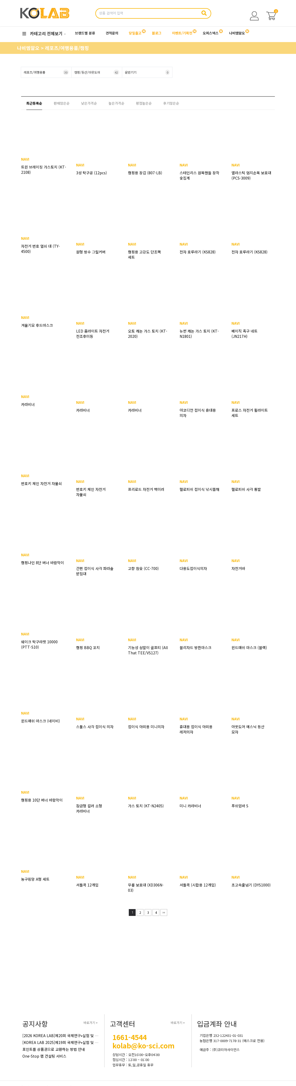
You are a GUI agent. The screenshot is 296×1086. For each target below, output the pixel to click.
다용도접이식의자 (193, 568)
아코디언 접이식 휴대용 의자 (198, 412)
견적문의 (112, 32)
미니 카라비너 (190, 805)
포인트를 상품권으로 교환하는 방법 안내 (53, 1049)
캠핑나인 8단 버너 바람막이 (38, 571)
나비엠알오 (29, 47)
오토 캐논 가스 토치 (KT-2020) (147, 333)
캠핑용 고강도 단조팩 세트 (144, 254)
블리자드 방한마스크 (195, 647)
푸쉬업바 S (239, 805)
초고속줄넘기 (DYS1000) (251, 885)
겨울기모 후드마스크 (40, 331)
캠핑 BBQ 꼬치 (88, 647)
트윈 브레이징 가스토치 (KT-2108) (42, 175)
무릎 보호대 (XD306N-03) (146, 887)
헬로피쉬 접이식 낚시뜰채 (199, 489)
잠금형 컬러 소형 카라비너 (89, 808)
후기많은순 (171, 103)
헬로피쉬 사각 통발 (246, 489)
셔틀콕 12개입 (87, 885)
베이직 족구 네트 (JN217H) (244, 333)
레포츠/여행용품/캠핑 (67, 47)
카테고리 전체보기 (42, 33)
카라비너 (31, 410)
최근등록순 (34, 103)
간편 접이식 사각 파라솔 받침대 (95, 571)
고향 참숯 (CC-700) (143, 568)
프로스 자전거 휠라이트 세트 (249, 412)
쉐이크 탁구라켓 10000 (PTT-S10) (42, 650)
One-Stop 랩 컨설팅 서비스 (44, 1056)
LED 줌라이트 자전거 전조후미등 (92, 333)
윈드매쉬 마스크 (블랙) (249, 647)
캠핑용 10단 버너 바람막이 (37, 808)
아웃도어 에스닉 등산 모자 (247, 729)
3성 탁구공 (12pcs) (91, 172)
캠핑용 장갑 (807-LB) (145, 172)
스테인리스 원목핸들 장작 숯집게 (199, 175)
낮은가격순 (89, 103)
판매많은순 (62, 103)
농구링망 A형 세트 (38, 885)
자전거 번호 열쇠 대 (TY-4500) (43, 254)
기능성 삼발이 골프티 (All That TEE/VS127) (148, 650)
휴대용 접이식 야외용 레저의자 (196, 729)
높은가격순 (116, 103)
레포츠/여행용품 (46, 72)
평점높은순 (144, 103)
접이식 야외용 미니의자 (146, 726)
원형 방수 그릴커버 (91, 251)
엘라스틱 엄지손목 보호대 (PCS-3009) (251, 175)
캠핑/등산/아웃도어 (96, 72)
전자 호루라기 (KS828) (198, 251)
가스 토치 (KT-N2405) (146, 805)
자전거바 (238, 568)
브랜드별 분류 (85, 32)
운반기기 (147, 72)
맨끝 (163, 912)
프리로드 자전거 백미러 (146, 489)
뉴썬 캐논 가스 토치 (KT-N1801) (199, 333)
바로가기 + (90, 1022)
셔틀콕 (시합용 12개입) (198, 885)
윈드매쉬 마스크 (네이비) (43, 726)
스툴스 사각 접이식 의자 (95, 726)
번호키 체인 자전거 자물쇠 (39, 492)
